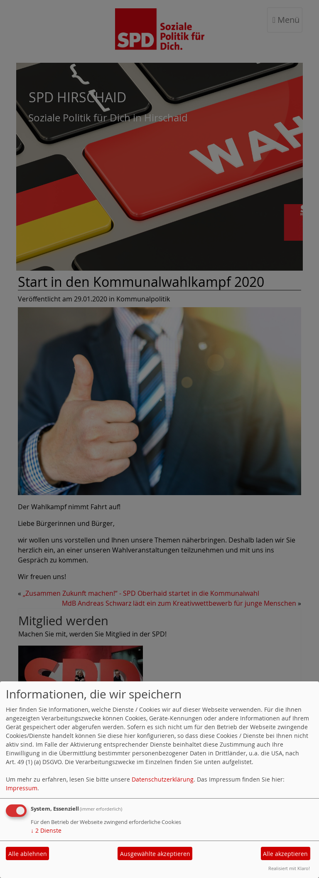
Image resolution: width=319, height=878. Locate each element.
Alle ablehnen (27, 854)
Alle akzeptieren (285, 854)
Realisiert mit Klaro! (289, 868)
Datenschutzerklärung (163, 779)
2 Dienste (46, 830)
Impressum (21, 788)
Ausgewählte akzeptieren (155, 854)
